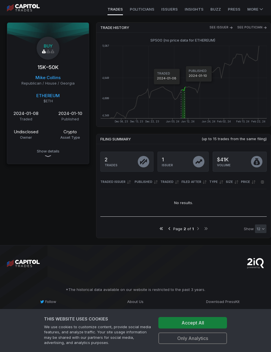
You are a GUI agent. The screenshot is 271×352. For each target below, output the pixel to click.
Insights (194, 9)
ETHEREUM (48, 95)
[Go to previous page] (169, 228)
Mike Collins (48, 77)
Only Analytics (192, 338)
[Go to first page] (161, 228)
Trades (115, 9)
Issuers (169, 9)
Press (234, 9)
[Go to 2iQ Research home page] (255, 263)
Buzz (215, 9)
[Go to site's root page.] (29, 7)
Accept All (193, 323)
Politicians (142, 9)
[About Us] (135, 301)
